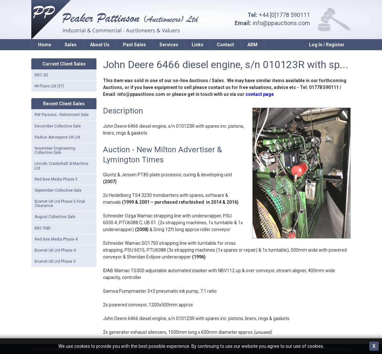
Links (197, 44)
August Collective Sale (55, 216)
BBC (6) (41, 75)
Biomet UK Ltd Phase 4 (55, 250)
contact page (259, 94)
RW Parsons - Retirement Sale (62, 114)
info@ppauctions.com (281, 23)
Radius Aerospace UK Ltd (57, 137)
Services (168, 44)
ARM (252, 44)
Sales (71, 44)
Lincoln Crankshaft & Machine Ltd (61, 165)
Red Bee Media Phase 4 (56, 239)
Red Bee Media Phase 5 (56, 179)
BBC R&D (43, 228)
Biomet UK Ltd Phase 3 (55, 261)
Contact (225, 44)
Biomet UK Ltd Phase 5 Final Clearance (60, 203)
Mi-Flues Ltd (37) (49, 86)
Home (44, 44)
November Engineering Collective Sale (55, 150)
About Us (100, 44)
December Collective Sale (58, 126)
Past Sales (134, 44)
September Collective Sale (58, 190)
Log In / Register (327, 44)
